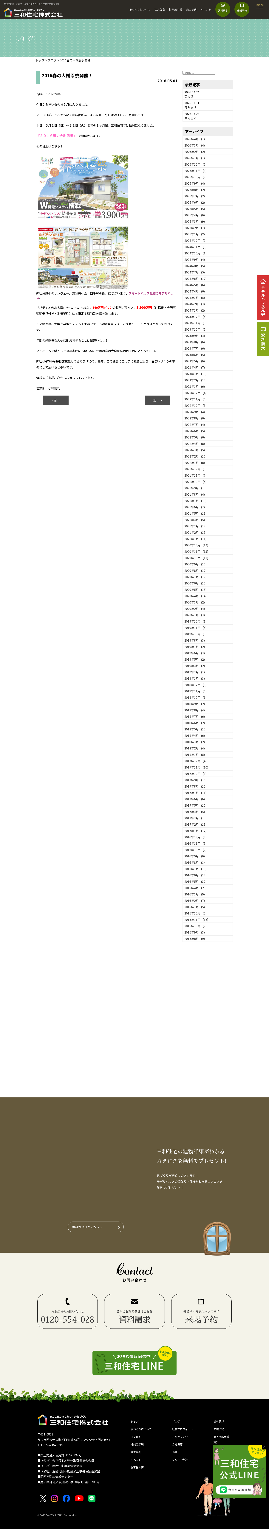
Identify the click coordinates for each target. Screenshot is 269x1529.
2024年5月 (194, 285)
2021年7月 (195, 500)
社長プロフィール (184, 1430)
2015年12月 (195, 913)
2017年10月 (195, 773)
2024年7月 (194, 272)
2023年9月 (194, 335)
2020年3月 (194, 602)
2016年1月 (194, 907)
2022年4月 (194, 443)
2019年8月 (194, 640)
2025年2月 (194, 227)
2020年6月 (195, 583)
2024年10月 (195, 253)
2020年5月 (195, 589)
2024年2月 (194, 304)
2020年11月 (196, 551)
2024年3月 (194, 297)
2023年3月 (195, 373)
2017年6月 (194, 799)
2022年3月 (194, 450)
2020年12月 (196, 545)
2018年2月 (194, 748)
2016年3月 (194, 894)
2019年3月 (194, 672)
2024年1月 (194, 310)
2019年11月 (195, 627)
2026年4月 (194, 139)
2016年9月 (194, 856)
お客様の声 (138, 1471)
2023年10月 (195, 329)
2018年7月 (194, 716)
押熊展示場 (175, 9)
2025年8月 (194, 189)
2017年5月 (195, 805)
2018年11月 (195, 691)
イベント (206, 9)
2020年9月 (195, 564)
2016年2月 (194, 900)
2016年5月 (195, 881)
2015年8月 (194, 938)
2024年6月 (195, 278)
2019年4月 (194, 665)
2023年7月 (194, 348)
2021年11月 (195, 475)
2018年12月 (195, 684)
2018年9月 (194, 703)
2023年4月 (194, 367)
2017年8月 (195, 786)
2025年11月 (195, 170)
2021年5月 (195, 513)
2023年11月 (195, 323)
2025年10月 (195, 177)
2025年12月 (195, 164)
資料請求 (219, 1422)
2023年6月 (194, 354)
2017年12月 (195, 761)
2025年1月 (194, 234)
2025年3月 (194, 221)
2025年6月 (194, 202)
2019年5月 (194, 659)
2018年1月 (194, 754)
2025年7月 (194, 196)
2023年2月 (195, 380)
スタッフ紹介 (181, 1438)
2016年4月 (195, 888)
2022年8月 (194, 418)
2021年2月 (195, 532)
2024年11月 (195, 247)
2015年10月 (195, 926)
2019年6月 (194, 653)
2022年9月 (194, 412)
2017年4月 (194, 811)
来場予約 (219, 1430)
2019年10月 (195, 634)
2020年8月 (195, 570)
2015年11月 (196, 919)
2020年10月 (196, 558)
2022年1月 (194, 462)
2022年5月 (194, 437)
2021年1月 (195, 538)
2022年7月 (194, 424)
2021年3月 (195, 526)
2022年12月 (195, 393)
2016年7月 (195, 869)
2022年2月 (195, 456)
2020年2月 (194, 608)
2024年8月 (194, 266)
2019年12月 (195, 621)
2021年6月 (194, 507)
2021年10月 (195, 481)
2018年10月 (195, 697)
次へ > (157, 400)
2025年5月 (194, 208)
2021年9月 (195, 488)
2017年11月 (196, 767)
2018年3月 (194, 742)
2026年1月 (194, 158)
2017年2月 (195, 824)
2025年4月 (194, 215)
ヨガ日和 (190, 118)
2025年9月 (194, 183)
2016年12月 (195, 837)
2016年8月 (195, 862)
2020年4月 (195, 596)
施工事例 (191, 9)
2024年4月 (194, 291)
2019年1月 (194, 678)
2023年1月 (194, 386)
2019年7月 (194, 646)
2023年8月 (194, 342)
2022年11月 (195, 399)
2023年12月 (195, 316)
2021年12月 (195, 469)
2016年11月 (195, 843)
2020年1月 (194, 615)
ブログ (176, 1422)
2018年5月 (195, 729)
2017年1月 (195, 830)
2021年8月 (194, 494)
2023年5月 (194, 361)
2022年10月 (195, 405)
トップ (135, 1422)
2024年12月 (195, 240)
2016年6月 (195, 875)
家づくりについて (139, 9)
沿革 (175, 1455)
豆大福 (188, 96)
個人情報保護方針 (222, 1441)
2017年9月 (195, 780)
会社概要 (178, 1446)
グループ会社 (181, 1463)
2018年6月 (194, 723)
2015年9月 (194, 932)
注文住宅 (159, 9)
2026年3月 (194, 145)
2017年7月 (195, 792)
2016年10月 (195, 849)
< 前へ (56, 400)
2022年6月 (194, 431)
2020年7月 (195, 577)
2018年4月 (194, 735)
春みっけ (190, 107)
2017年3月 (195, 818)
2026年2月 (194, 151)
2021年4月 (194, 519)
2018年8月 (194, 710)
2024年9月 (194, 259)
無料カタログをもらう (88, 1227)
